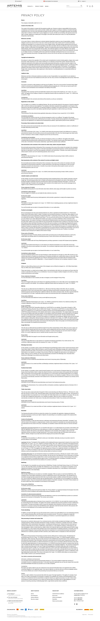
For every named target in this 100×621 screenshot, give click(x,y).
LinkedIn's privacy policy (28, 188)
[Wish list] (87, 6)
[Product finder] (39, 6)
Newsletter (54, 599)
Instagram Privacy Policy (59, 277)
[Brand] (46, 6)
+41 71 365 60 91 (78, 599)
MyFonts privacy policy (51, 297)
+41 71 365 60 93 (78, 598)
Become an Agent (34, 599)
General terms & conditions (58, 593)
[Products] (30, 6)
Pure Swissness (34, 595)
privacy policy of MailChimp (36, 485)
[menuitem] (30, 7)
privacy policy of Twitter (58, 402)
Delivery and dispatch (56, 597)
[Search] (81, 5)
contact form (77, 595)
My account (54, 595)
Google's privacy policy (53, 336)
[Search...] (74, 5)
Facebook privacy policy (66, 236)
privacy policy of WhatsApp (59, 359)
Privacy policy (90, 614)
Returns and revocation (57, 601)
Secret (32, 593)
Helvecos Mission (34, 597)
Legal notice (84, 614)
